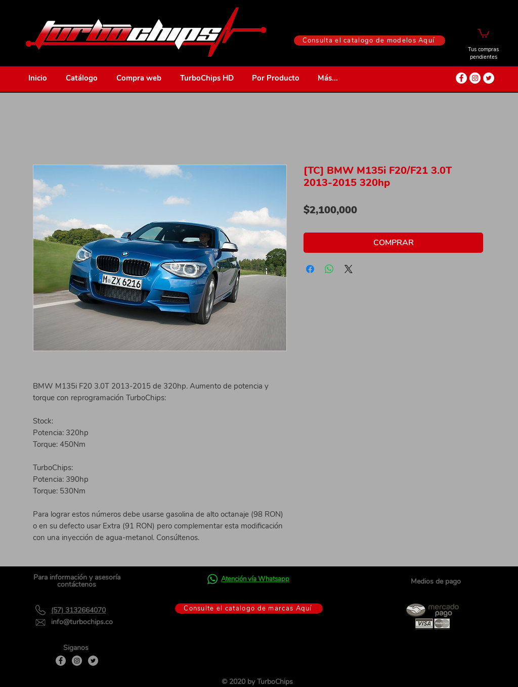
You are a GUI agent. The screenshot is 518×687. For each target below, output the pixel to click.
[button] (483, 32)
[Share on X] (348, 269)
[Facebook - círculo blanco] (461, 78)
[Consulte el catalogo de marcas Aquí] (249, 608)
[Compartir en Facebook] (310, 269)
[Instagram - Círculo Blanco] (475, 78)
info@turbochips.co (82, 622)
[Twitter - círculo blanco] (488, 78)
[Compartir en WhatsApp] (329, 269)
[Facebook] (61, 661)
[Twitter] (93, 661)
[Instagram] (77, 661)
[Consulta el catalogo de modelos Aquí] (369, 40)
